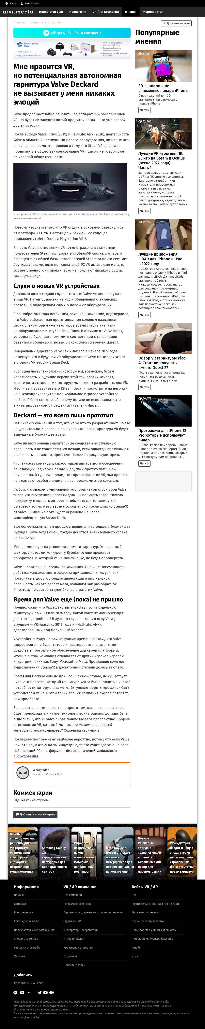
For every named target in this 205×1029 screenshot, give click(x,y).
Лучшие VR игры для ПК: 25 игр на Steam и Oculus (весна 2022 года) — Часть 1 (161, 160)
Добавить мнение (176, 23)
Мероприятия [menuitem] (153, 12)
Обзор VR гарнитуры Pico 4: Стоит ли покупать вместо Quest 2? (162, 363)
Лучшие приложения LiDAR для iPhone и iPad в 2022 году (160, 259)
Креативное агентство (78, 947)
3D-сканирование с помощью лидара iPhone (163, 88)
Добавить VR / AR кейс (28, 983)
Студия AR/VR (72, 921)
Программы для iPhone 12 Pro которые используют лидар (162, 435)
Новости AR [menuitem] (77, 12)
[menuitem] (10, 3)
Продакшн (70, 956)
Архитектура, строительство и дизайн (156, 904)
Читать (144, 110)
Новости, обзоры (75, 965)
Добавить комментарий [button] (35, 814)
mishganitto (53, 22)
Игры (135, 956)
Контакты (20, 904)
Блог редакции (23, 912)
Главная (19, 22)
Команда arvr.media (26, 921)
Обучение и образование (148, 921)
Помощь (19, 895)
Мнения (34, 22)
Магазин (19, 956)
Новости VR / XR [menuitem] (51, 12)
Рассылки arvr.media (27, 947)
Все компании (73, 895)
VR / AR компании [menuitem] (106, 12)
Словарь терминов (26, 938)
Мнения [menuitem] (130, 12)
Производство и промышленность (154, 930)
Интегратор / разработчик (81, 930)
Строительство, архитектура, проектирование (93, 912)
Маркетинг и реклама (146, 912)
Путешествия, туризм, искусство (152, 938)
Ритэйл (136, 947)
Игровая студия (74, 938)
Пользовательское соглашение (34, 930)
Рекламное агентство (77, 904)
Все (134, 895)
